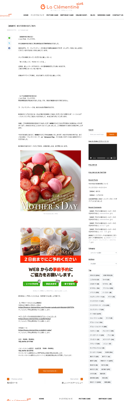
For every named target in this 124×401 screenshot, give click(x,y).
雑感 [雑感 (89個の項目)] (107, 382)
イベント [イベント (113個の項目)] (94, 292)
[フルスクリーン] (114, 158)
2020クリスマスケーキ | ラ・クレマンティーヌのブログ (102, 240)
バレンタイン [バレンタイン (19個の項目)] (108, 331)
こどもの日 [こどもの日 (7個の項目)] (94, 280)
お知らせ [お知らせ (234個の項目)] (94, 275)
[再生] (91, 158)
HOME (41, 399)
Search (111, 134)
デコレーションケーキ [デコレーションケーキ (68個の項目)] (98, 327)
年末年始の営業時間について (98, 184)
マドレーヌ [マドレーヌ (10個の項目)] (95, 344)
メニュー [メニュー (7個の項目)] (107, 344)
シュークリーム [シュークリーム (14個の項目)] (96, 318)
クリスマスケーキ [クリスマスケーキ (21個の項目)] (96, 301)
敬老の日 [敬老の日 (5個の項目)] (94, 365)
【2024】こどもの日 (96, 195)
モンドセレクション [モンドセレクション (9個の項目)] (97, 348)
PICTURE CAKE (84, 399)
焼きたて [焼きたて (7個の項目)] (94, 369)
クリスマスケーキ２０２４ (98, 187)
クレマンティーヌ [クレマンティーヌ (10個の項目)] (97, 309)
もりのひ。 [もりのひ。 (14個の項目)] (94, 288)
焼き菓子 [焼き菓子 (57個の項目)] (105, 369)
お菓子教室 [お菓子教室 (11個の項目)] (107, 275)
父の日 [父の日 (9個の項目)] (93, 374)
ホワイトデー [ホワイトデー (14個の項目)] (108, 339)
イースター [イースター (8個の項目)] (106, 292)
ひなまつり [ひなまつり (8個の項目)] (94, 284)
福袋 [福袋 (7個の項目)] (102, 374)
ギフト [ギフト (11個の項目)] (111, 297)
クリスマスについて (66, 399)
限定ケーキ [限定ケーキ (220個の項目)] (95, 382)
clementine (104, 213)
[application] (103, 152)
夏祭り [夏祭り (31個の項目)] (93, 361)
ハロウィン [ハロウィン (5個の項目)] (94, 331)
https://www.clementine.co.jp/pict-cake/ (34, 330)
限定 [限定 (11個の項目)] (104, 378)
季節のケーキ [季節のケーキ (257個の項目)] (107, 361)
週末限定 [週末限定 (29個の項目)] (94, 378)
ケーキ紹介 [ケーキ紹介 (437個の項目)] (95, 314)
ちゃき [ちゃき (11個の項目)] (106, 280)
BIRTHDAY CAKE (105, 399)
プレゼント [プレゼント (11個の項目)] (94, 339)
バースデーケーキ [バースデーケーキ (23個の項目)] (97, 335)
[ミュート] (111, 158)
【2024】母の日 (94, 191)
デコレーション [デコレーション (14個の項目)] (96, 322)
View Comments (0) (49, 371)
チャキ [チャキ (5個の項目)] (109, 318)
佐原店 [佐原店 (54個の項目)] (108, 352)
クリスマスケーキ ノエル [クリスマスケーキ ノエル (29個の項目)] (99, 305)
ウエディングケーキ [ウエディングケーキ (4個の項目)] (97, 297)
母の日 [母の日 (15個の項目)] (104, 365)
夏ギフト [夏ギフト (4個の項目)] (106, 356)
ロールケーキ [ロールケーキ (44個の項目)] (95, 352)
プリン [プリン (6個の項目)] (111, 335)
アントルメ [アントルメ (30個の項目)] (108, 288)
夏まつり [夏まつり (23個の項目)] (94, 356)
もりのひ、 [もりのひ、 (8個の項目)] (107, 284)
